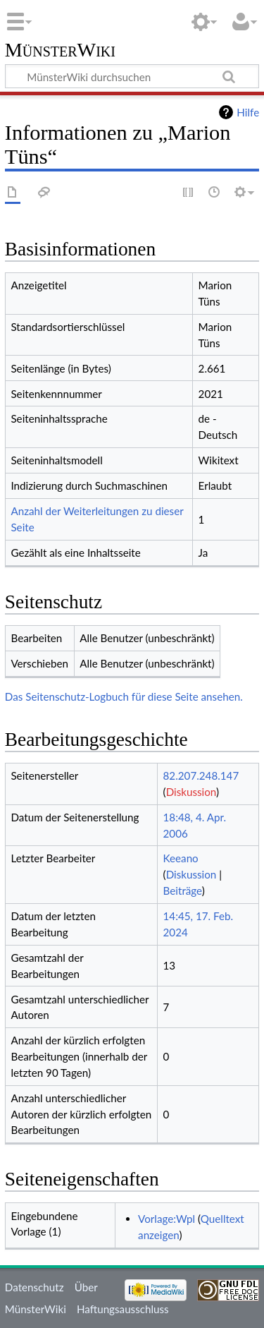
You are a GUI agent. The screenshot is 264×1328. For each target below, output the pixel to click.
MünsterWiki (60, 50)
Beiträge (182, 890)
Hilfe (248, 112)
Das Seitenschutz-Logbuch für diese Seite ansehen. (124, 696)
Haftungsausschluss (123, 1309)
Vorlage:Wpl (166, 1218)
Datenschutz (34, 1287)
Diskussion (191, 791)
